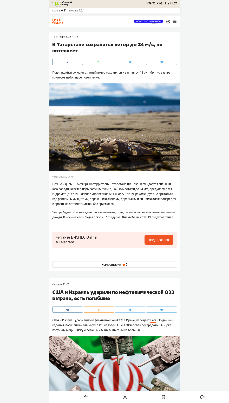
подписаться (159, 240)
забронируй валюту (66, 3)
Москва (73, 10)
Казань (56, 10)
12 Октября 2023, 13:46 (65, 36)
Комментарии (114, 264)
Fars (153, 320)
